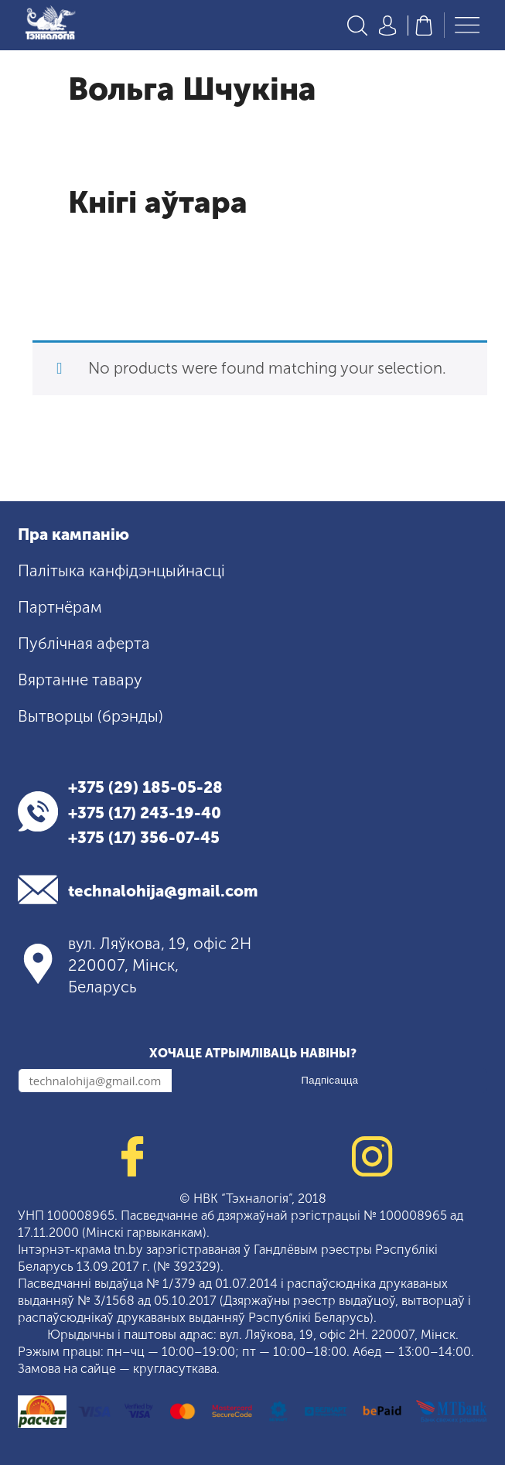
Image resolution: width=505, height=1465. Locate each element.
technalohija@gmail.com (163, 891)
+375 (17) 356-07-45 (144, 837)
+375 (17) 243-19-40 (144, 813)
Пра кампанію (73, 534)
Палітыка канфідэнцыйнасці (121, 571)
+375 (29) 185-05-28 (145, 787)
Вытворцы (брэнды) (90, 716)
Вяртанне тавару (80, 680)
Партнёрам (60, 607)
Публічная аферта (84, 643)
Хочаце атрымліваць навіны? (253, 1053)
